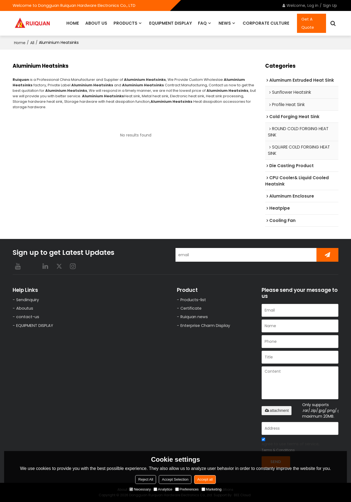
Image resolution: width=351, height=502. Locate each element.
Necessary (140, 489)
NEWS (225, 23)
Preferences (187, 489)
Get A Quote (307, 23)
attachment (276, 410)
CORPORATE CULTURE (266, 23)
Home (20, 42)
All (32, 42)
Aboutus (24, 308)
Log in (312, 5)
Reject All (145, 479)
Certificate (191, 308)
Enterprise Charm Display (205, 325)
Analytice (163, 489)
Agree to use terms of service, (290, 445)
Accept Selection (175, 479)
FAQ (202, 23)
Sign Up (330, 5)
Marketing (212, 489)
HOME (72, 23)
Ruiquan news (194, 317)
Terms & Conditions (278, 450)
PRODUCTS (125, 23)
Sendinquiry (27, 300)
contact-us (27, 317)
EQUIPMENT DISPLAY (170, 23)
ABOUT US (96, 23)
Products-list (193, 300)
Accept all (205, 479)
